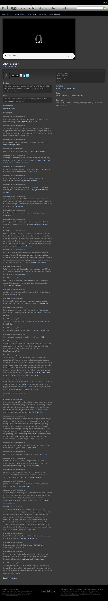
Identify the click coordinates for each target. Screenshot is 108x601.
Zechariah (65, 96)
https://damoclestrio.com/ (29, 538)
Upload (65, 8)
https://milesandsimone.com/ (27, 172)
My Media (42, 14)
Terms (22, 593)
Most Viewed (20, 14)
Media (31, 8)
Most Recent (7, 14)
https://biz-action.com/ (35, 412)
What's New (5, 593)
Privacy (28, 593)
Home (22, 8)
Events (58, 88)
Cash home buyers (38, 151)
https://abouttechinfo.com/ (12, 351)
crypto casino (15, 294)
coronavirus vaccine (26, 384)
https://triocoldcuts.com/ (29, 122)
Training (64, 88)
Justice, (58, 96)
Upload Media (54, 14)
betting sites (26, 486)
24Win (34, 529)
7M (43, 337)
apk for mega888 (15, 285)
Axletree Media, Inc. (12, 595)
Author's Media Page (9, 66)
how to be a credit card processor (32, 559)
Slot (11, 324)
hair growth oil (19, 547)
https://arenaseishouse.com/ (24, 246)
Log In (105, 2)
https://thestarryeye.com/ (11, 145)
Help (11, 593)
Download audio (9, 108)
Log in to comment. (10, 578)
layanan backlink (36, 477)
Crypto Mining (43, 303)
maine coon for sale (22, 136)
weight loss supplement (29, 181)
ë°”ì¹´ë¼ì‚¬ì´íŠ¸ (37, 439)
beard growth (45, 330)
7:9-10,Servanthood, (76, 96)
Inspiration (71, 88)
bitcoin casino (31, 448)
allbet (37, 466)
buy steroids (19, 206)
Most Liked (32, 14)
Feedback (17, 593)
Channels (55, 8)
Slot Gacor (43, 454)
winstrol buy (19, 573)
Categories (42, 8)
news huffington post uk (19, 274)
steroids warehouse (39, 262)
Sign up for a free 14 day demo (70, 595)
